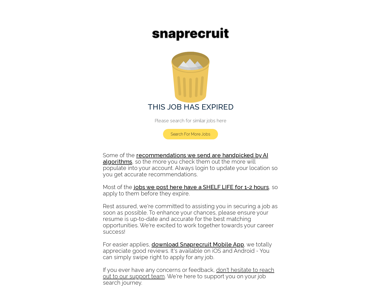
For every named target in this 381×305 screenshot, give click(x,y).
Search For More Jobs (190, 134)
